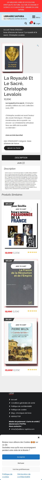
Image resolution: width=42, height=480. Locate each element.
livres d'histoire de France (13, 32)
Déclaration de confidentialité (23, 475)
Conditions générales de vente (23, 403)
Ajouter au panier (14, 148)
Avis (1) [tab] (21, 163)
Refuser (21, 463)
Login (37, 23)
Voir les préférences (21, 469)
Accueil (6, 30)
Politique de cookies (7, 475)
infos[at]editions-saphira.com (22, 429)
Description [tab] (21, 157)
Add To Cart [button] (21, 209)
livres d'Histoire (16, 30)
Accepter (21, 457)
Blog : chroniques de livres (21, 413)
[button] (39, 437)
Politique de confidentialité (21, 406)
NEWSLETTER (16, 416)
